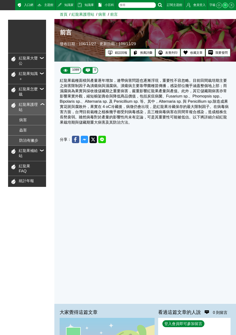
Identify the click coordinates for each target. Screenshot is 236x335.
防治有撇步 (28, 140)
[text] (137, 5)
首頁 (63, 14)
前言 (114, 14)
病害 (23, 120)
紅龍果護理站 (82, 14)
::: (1, 4)
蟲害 (23, 130)
